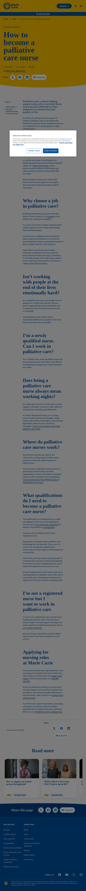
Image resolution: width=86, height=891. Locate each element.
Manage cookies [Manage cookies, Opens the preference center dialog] (34, 150)
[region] (43, 143)
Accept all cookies (50, 150)
